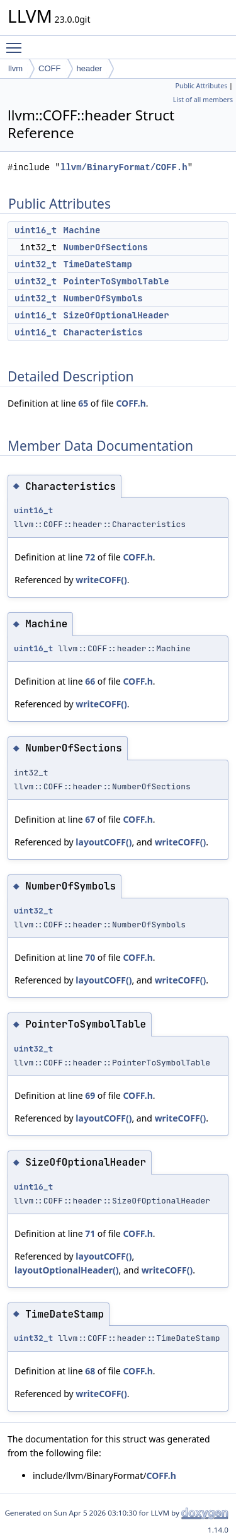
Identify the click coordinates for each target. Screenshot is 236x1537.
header (89, 68)
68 (90, 1371)
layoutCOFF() (104, 842)
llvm (15, 68)
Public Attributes (202, 85)
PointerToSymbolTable (116, 281)
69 (90, 1095)
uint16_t (35, 230)
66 (90, 681)
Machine (82, 230)
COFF (49, 68)
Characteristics (103, 332)
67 (90, 819)
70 (90, 957)
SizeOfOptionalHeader (116, 315)
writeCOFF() (101, 580)
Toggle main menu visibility (17, 42)
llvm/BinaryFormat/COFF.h (124, 167)
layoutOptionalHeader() (66, 1270)
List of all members (203, 99)
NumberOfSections (106, 247)
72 (90, 557)
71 (90, 1233)
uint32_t (35, 264)
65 (83, 403)
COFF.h (130, 403)
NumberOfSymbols (103, 298)
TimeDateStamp (98, 264)
